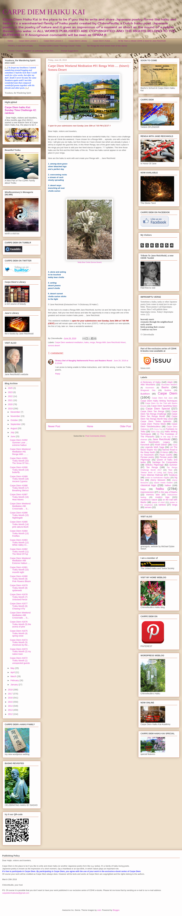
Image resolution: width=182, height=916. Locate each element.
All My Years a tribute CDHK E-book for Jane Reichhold (142, 41)
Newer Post (54, 426)
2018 (10, 689)
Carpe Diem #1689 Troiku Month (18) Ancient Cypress (19, 479)
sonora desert (54, 345)
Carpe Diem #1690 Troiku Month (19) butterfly (19, 470)
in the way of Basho (168, 492)
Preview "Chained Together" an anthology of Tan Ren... (31, 51)
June (13, 436)
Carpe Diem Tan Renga (152, 411)
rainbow (162, 505)
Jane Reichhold (161, 439)
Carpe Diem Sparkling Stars (164, 406)
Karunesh (145, 444)
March (13, 676)
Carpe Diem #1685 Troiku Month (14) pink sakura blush (19, 524)
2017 (10, 693)
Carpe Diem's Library (78, 41)
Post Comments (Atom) (95, 436)
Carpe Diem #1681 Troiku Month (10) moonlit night (19, 570)
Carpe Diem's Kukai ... (102, 41)
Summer (173, 465)
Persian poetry (147, 457)
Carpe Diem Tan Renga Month (159, 415)
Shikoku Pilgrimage (154, 465)
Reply (57, 374)
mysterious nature (149, 500)
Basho (165, 387)
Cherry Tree (158, 429)
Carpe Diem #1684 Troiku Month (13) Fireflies (19, 533)
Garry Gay (155, 432)
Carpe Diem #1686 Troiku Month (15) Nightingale (19, 515)
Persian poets (166, 457)
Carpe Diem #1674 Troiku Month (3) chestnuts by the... (19, 642)
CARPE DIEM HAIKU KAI (43, 12)
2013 (10, 710)
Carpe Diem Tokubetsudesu (159, 425)
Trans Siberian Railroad (152, 475)
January (14, 684)
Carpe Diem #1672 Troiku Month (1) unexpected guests (20, 660)
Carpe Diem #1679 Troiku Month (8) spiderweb (19, 588)
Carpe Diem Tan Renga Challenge (159, 412)
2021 (10, 400)
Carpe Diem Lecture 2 (53, 41)
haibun (168, 485)
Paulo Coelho (165, 455)
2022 (10, 396)
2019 (10, 408)
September (15, 424)
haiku (86, 342)
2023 (10, 392)
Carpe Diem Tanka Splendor (156, 421)
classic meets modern (163, 483)
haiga (143, 489)
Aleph (170, 382)
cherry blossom (157, 480)
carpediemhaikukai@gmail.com (15, 893)
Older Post (125, 426)
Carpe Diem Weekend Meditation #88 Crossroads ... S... (20, 615)
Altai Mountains (148, 384)
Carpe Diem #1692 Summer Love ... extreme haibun (19, 442)
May (12, 668)
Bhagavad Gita (148, 390)
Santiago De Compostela (164, 462)
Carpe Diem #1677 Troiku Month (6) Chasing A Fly (19, 606)
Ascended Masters (169, 385)
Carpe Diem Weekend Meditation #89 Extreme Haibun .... (20, 560)
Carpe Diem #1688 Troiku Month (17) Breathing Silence (19, 488)
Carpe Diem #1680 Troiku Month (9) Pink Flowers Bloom (20, 579)
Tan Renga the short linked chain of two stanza (107, 46)
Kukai (175, 445)
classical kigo (148, 485)
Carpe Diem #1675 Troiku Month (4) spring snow (19, 633)
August (13, 428)
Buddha (168, 390)
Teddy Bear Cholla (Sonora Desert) (89, 262)
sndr (99, 910)
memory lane (153, 494)
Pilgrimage (145, 460)
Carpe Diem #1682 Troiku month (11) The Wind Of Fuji (19, 551)
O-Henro (164, 452)
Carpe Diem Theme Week (153, 424)
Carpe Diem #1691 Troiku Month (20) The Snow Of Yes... (20, 460)
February (14, 680)
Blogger (116, 910)
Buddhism (145, 394)
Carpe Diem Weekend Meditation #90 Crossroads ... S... (20, 506)
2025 (10, 388)
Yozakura (173, 475)
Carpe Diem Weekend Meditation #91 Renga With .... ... (20, 451)
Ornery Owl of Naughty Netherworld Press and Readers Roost (84, 360)
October (14, 420)
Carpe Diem (167, 393)
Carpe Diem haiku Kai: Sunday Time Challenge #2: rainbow (20, 110)
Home (10, 41)
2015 (10, 702)
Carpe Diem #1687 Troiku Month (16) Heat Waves (19, 497)
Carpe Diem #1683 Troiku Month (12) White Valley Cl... (19, 542)
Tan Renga (152, 467)
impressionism (147, 492)
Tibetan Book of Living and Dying (156, 473)
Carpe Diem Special (158, 408)
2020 (10, 404)
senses (148, 507)
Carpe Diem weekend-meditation (69, 342)
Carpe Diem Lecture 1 (28, 41)
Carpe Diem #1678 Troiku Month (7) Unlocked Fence (19, 597)
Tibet (170, 470)
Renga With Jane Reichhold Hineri (111, 342)
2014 (10, 706)
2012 (10, 714)
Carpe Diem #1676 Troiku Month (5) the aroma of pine (20, 624)
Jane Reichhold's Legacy (155, 442)
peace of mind (158, 502)
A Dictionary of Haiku (151, 382)
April (12, 672)
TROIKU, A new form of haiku (20, 46)
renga (92, 342)
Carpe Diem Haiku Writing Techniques (159, 401)
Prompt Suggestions (69, 51)
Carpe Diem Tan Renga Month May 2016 (159, 417)
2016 (10, 698)
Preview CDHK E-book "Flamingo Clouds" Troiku (60, 46)
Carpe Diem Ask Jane (162, 398)
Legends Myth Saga (154, 447)
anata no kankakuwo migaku (157, 478)
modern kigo (162, 497)
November (15, 416)
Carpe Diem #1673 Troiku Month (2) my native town (20, 651)
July (12, 432)
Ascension (149, 388)
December (15, 412)
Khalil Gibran (161, 444)
